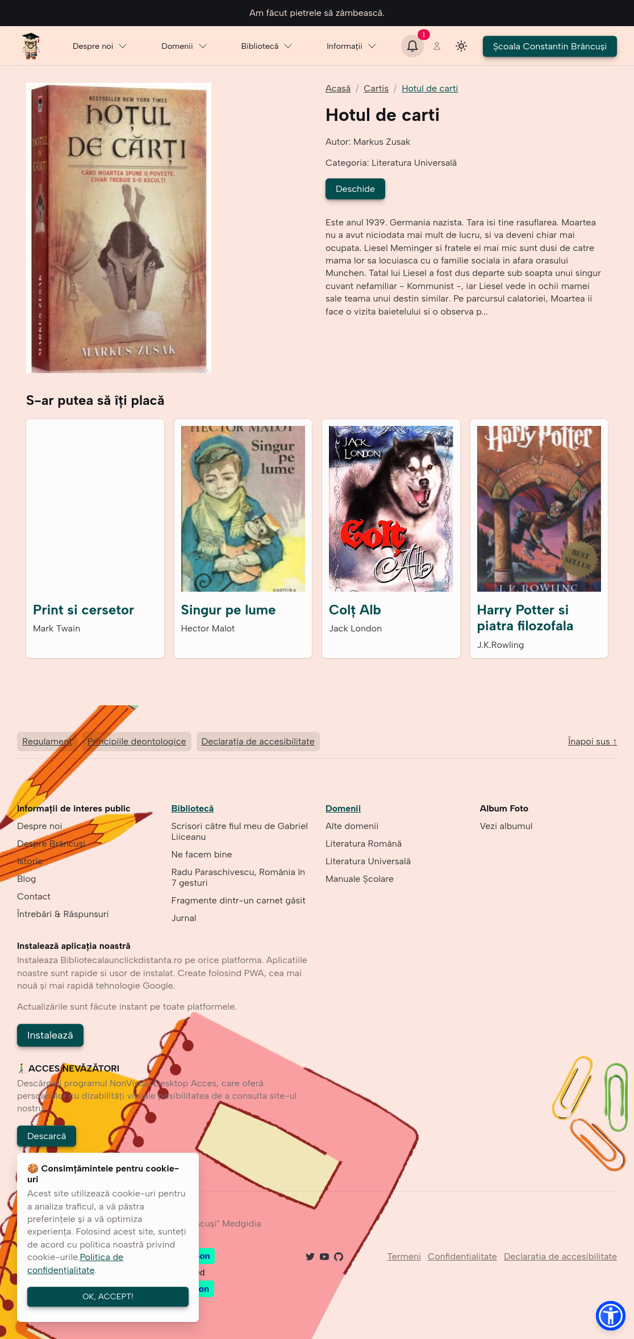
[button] (611, 1316)
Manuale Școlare (360, 878)
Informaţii (352, 46)
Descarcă (46, 1136)
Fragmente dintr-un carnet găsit (239, 900)
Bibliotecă (267, 46)
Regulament (47, 741)
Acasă (338, 88)
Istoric (30, 861)
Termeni (404, 1257)
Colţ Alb (355, 609)
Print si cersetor (83, 609)
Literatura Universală (368, 861)
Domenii (185, 46)
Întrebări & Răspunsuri (63, 914)
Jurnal (184, 918)
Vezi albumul (506, 826)
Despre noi (100, 46)
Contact (34, 896)
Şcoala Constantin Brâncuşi (550, 46)
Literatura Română (364, 843)
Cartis (376, 88)
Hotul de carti (430, 88)
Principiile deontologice (136, 741)
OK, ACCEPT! (108, 1296)
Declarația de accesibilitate (258, 741)
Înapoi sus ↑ (592, 742)
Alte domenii (352, 826)
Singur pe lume (228, 609)
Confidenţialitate (462, 1257)
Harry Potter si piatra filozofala (525, 617)
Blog (26, 878)
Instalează (50, 1034)
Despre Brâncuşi (51, 843)
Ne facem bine (202, 854)
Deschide (355, 188)
